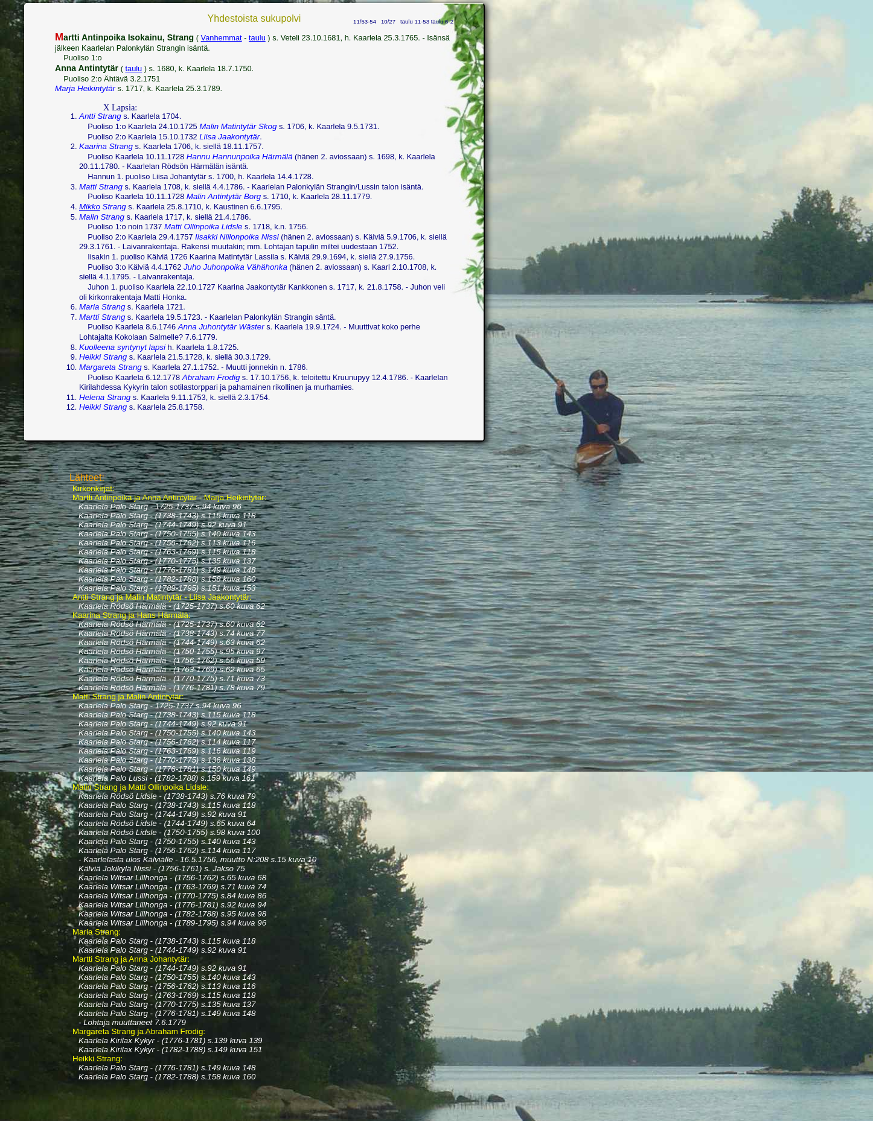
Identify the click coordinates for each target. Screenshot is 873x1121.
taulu (257, 37)
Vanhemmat (221, 37)
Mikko (89, 206)
